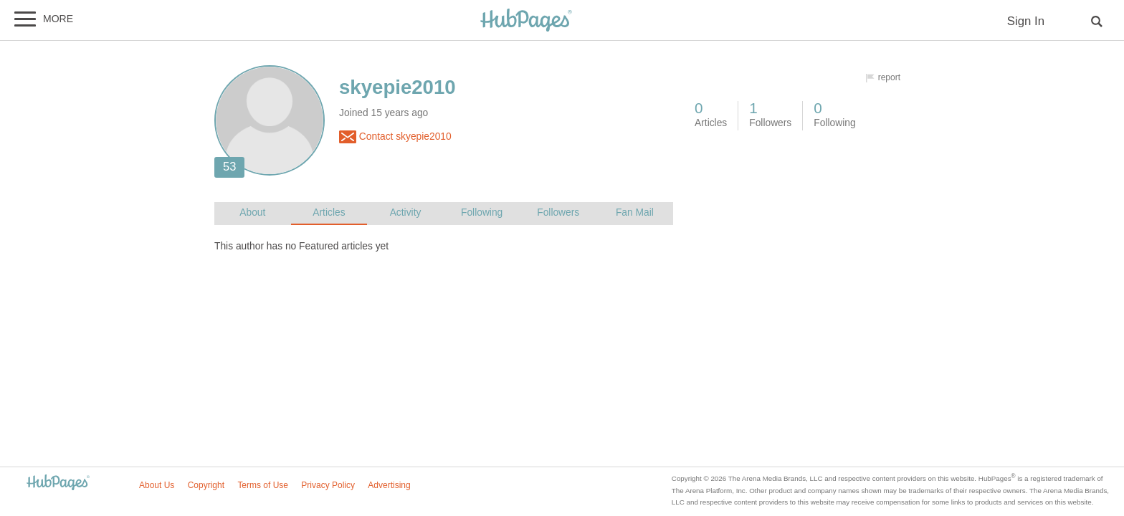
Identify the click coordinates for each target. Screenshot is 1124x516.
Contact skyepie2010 (395, 136)
